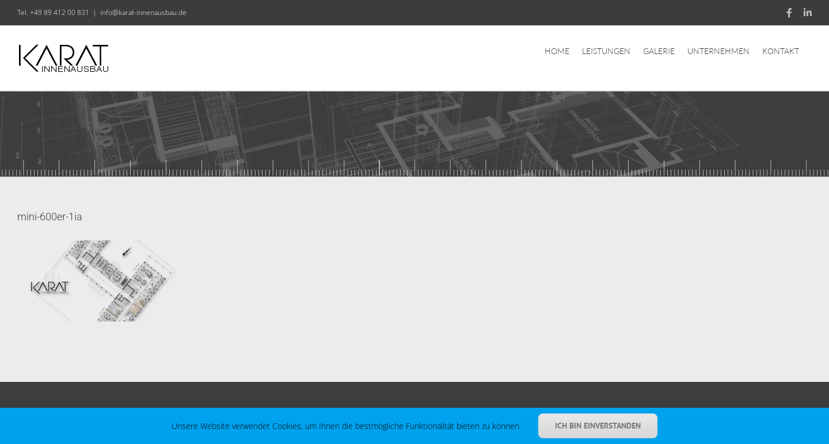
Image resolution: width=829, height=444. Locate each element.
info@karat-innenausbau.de (143, 12)
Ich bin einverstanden (598, 425)
